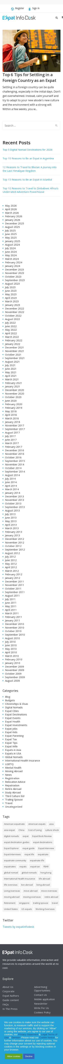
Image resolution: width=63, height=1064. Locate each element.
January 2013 (12, 535)
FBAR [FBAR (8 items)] (46, 866)
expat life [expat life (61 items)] (29, 854)
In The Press (10, 1008)
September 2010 (15, 634)
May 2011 (11, 606)
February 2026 (13, 216)
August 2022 (12, 319)
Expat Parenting (14, 735)
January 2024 (12, 266)
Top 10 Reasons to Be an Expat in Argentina (28, 158)
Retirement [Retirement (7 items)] (9, 902)
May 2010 (11, 648)
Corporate (8, 991)
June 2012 (11, 560)
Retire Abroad (13, 789)
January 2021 (12, 386)
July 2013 (10, 514)
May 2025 (11, 237)
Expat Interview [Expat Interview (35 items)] (46, 848)
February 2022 (13, 340)
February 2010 (13, 659)
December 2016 (14, 450)
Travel (8, 803)
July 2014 (10, 478)
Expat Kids (11, 732)
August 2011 (12, 595)
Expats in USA (13, 753)
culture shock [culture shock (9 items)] (52, 830)
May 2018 (11, 411)
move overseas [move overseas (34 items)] (49, 890)
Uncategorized (13, 806)
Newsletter (40, 1003)
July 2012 (10, 556)
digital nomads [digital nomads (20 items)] (11, 836)
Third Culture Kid (14, 796)
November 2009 (14, 670)
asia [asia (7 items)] (51, 823)
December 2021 (14, 347)
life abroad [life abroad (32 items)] (44, 878)
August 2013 (12, 510)
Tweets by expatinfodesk (18, 927)
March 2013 (12, 528)
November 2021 (14, 351)
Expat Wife (11, 746)
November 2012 (14, 542)
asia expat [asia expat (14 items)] (9, 830)
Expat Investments (16, 725)
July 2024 (10, 248)
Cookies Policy (42, 1012)
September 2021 (15, 358)
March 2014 (12, 489)
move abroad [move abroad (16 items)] (30, 890)
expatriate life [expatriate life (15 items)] (37, 860)
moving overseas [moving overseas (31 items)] (32, 896)
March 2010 (12, 656)
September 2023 (15, 280)
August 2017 (12, 432)
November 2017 (14, 425)
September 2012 (15, 549)
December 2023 (14, 269)
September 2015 (15, 461)
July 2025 (10, 230)
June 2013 (11, 517)
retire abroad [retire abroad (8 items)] (51, 896)
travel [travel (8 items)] (55, 902)
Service (16, 1037)
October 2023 (13, 276)
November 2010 (14, 627)
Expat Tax (11, 739)
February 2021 (13, 383)
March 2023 (12, 301)
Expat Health (12, 721)
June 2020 (11, 400)
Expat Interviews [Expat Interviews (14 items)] (12, 854)
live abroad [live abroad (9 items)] (27, 884)
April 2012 (11, 567)
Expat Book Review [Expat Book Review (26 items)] (42, 836)
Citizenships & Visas (16, 703)
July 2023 (10, 287)
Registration (12, 778)
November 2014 (14, 464)
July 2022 (10, 322)
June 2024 (11, 251)
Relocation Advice (15, 781)
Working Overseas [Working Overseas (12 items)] (45, 909)
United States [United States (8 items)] (11, 909)
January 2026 (12, 219)
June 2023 (11, 290)
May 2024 (11, 255)
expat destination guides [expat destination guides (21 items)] (16, 842)
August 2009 (12, 680)
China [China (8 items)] (21, 830)
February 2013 (13, 531)
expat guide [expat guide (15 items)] (29, 848)
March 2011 (12, 613)
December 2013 (14, 496)
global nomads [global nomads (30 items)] (29, 872)
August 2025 (12, 227)
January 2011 (12, 620)
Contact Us (40, 994)
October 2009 (13, 673)
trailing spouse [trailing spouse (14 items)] (40, 902)
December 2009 (14, 666)
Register (17, 9)
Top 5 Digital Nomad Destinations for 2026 (27, 149)
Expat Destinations (16, 714)
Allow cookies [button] (13, 1056)
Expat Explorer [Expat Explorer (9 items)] (11, 848)
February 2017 (13, 446)
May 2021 (11, 372)
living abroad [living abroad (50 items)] (43, 884)
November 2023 (14, 273)
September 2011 (15, 592)
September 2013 (15, 507)
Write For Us (41, 1007)
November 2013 (14, 500)
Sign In (33, 9)
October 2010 (13, 631)
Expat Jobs (11, 728)
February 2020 (13, 404)
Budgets (10, 700)
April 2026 (11, 209)
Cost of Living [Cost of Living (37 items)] (34, 830)
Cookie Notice (47, 1037)
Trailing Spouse (14, 799)
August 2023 (12, 283)
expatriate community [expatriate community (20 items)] (15, 860)
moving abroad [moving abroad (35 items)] (11, 896)
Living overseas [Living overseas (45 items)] (12, 890)
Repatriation (12, 785)
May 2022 (11, 329)
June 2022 (11, 326)
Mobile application (44, 999)
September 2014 (15, 471)
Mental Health (13, 767)
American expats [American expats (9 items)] (37, 823)
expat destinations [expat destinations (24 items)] (42, 842)
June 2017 (11, 439)
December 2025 (14, 223)
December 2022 (14, 308)
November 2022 (14, 312)
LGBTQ (9, 764)
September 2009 (15, 677)
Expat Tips (11, 742)
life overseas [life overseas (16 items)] (10, 884)
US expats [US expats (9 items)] (27, 909)
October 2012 (13, 546)
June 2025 (11, 234)
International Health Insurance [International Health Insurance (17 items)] (19, 878)
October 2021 (13, 354)
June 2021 (11, 368)
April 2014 (11, 485)
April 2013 (11, 524)
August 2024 (12, 244)
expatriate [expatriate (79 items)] (43, 854)
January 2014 (12, 492)
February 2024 (13, 262)
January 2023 (12, 305)
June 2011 (11, 602)
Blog (7, 696)
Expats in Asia (13, 750)
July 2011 (10, 599)
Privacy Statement (28, 1034)
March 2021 (12, 379)
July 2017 (10, 436)
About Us (8, 986)
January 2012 (12, 578)
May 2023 (11, 294)
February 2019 (13, 407)
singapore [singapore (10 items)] (24, 902)
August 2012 (12, 553)
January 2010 (12, 663)
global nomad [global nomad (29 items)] (11, 872)
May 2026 (11, 205)
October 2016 (13, 457)
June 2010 (11, 645)
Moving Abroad (14, 771)
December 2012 (14, 539)
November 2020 (14, 393)
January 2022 (12, 344)
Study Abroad (13, 792)
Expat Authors (11, 995)
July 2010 (10, 641)
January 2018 (12, 422)
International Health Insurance (22, 760)
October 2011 (13, 588)
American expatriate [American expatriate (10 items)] (14, 823)
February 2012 (13, 574)
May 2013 (11, 521)
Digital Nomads (14, 707)
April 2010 (11, 652)
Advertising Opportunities (42, 988)
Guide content (11, 1000)
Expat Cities (12, 711)
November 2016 (14, 453)
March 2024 (12, 258)
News (8, 774)
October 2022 (13, 315)
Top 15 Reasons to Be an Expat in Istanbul (27, 179)
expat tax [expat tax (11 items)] (35, 866)
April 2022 (11, 333)
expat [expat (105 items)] (26, 836)
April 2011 (11, 609)
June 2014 (11, 482)
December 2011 (14, 581)
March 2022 (12, 336)
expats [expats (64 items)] (23, 866)
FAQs (6, 1004)
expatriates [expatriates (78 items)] (10, 866)
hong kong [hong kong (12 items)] (45, 872)
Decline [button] (28, 1056)
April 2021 (11, 375)
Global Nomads (14, 757)
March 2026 (12, 212)
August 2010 (12, 638)
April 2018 (11, 414)
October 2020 (13, 397)
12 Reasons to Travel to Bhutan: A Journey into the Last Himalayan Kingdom (30, 168)
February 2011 (13, 617)
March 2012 (12, 570)
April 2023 (11, 297)
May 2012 (11, 563)
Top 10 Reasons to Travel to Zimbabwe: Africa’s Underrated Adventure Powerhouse (30, 190)
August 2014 (12, 475)
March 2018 (12, 418)
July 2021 (10, 365)
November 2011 (14, 585)
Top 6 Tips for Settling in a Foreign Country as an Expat (29, 77)
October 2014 (13, 468)
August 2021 (12, 361)
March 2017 (12, 443)
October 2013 (13, 503)
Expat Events (12, 718)
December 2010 (14, 624)
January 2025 (12, 241)
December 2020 (14, 390)
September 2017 (15, 429)
